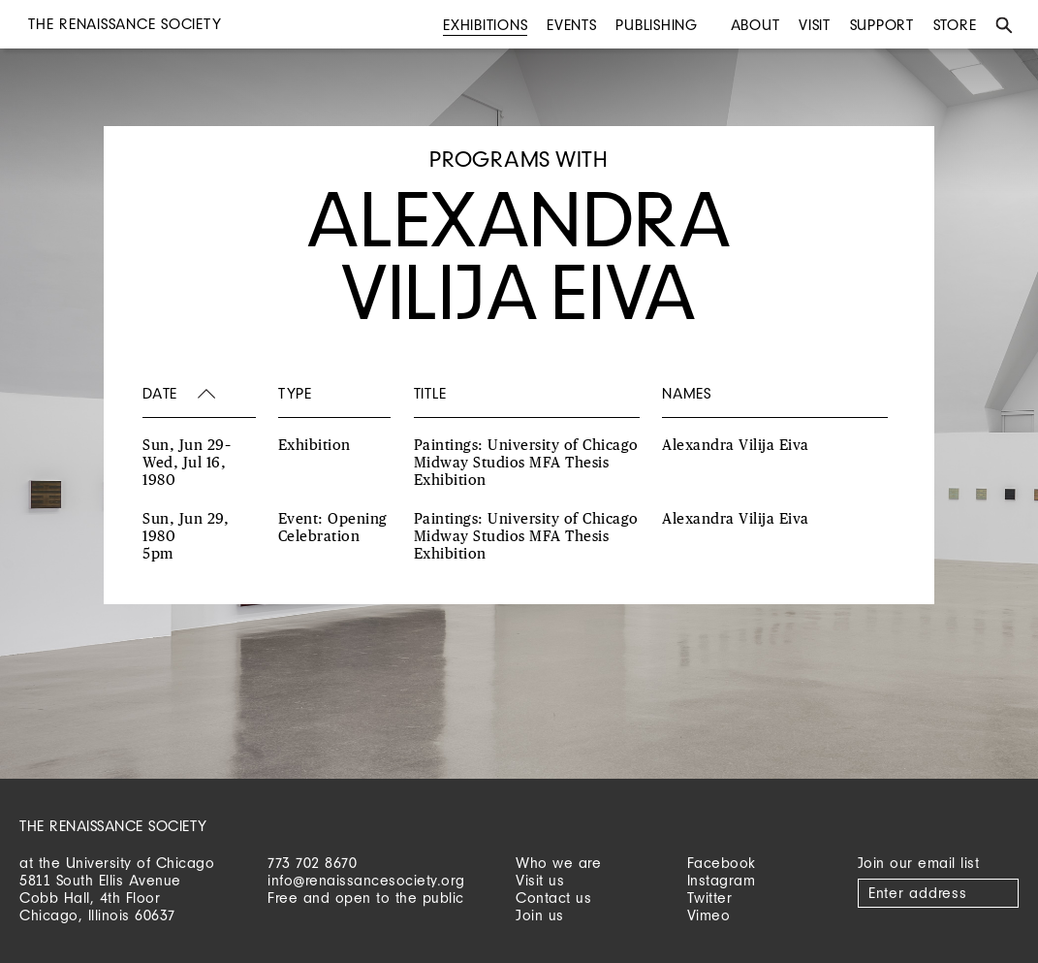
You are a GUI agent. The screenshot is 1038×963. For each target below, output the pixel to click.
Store (955, 25)
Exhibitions (485, 25)
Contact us (553, 897)
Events (572, 25)
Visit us (540, 880)
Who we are (558, 862)
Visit (815, 25)
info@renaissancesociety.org (366, 880)
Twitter (710, 897)
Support (882, 25)
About (755, 25)
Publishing (656, 25)
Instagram (721, 880)
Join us (540, 915)
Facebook (721, 862)
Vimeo (709, 915)
